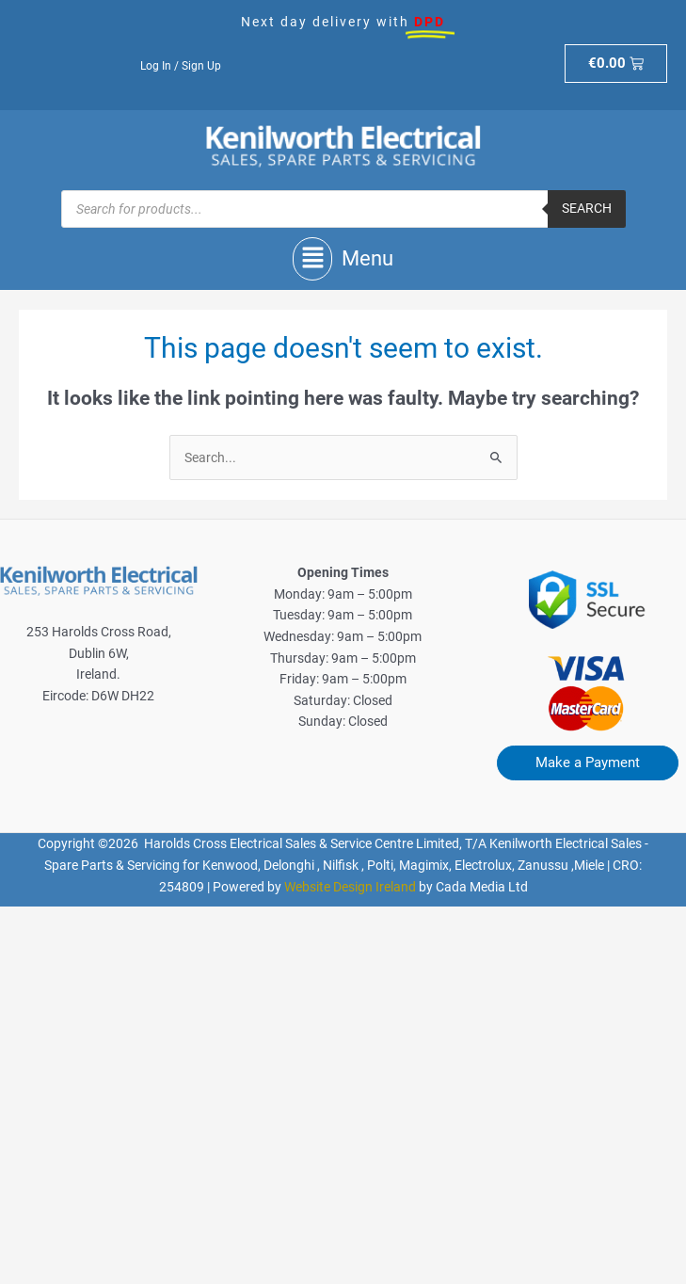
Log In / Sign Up (180, 65)
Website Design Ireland (350, 886)
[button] (343, 259)
